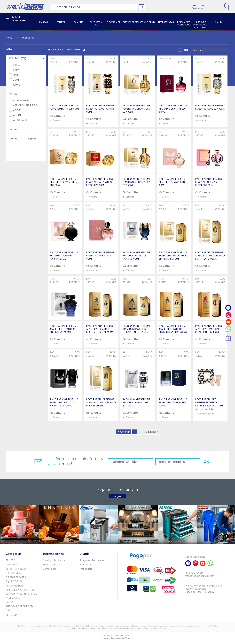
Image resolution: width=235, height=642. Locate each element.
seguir (117, 496)
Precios (26, 129)
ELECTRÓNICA (13, 573)
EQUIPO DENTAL (15, 581)
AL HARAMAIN (19, 100)
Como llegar (49, 569)
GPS (8, 611)
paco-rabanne (76, 49)
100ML (14, 85)
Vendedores (87, 569)
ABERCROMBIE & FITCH (24, 105)
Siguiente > (151, 432)
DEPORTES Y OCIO (16, 569)
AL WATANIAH (19, 120)
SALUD (9, 602)
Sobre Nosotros (51, 565)
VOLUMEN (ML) (26, 58)
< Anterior (124, 432)
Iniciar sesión (198, 5)
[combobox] (209, 50)
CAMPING (11, 565)
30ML (14, 75)
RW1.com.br (128, 638)
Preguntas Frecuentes (92, 560)
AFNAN (15, 115)
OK (206, 461)
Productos (28, 38)
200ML (15, 65)
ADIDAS (15, 110)
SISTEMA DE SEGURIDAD (19, 606)
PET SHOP (11, 615)
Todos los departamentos (20, 19)
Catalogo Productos (54, 560)
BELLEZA (10, 560)
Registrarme (197, 8)
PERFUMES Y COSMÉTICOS (20, 590)
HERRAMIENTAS (14, 586)
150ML (14, 70)
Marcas (26, 94)
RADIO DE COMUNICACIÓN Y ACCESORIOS (21, 596)
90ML (14, 80)
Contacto (85, 565)
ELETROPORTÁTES (16, 577)
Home (9, 38)
